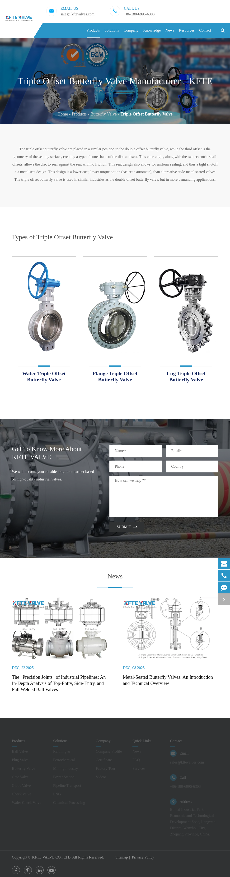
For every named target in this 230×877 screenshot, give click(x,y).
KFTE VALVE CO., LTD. (52, 857)
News (169, 33)
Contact (205, 33)
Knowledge (152, 33)
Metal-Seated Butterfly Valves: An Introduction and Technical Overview (168, 680)
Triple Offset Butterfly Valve (147, 114)
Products (93, 33)
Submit (127, 527)
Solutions (112, 33)
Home (62, 114)
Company (131, 33)
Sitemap (121, 857)
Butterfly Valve (103, 114)
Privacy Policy (143, 857)
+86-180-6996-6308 (132, 11)
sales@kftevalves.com (70, 11)
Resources (186, 33)
